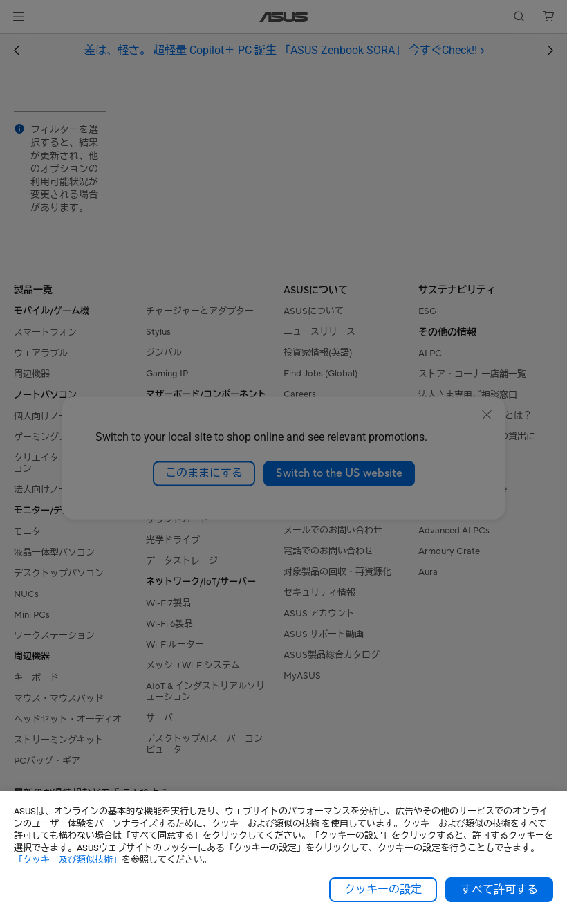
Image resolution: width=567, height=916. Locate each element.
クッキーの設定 (383, 890)
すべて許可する (499, 890)
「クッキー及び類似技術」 (68, 859)
